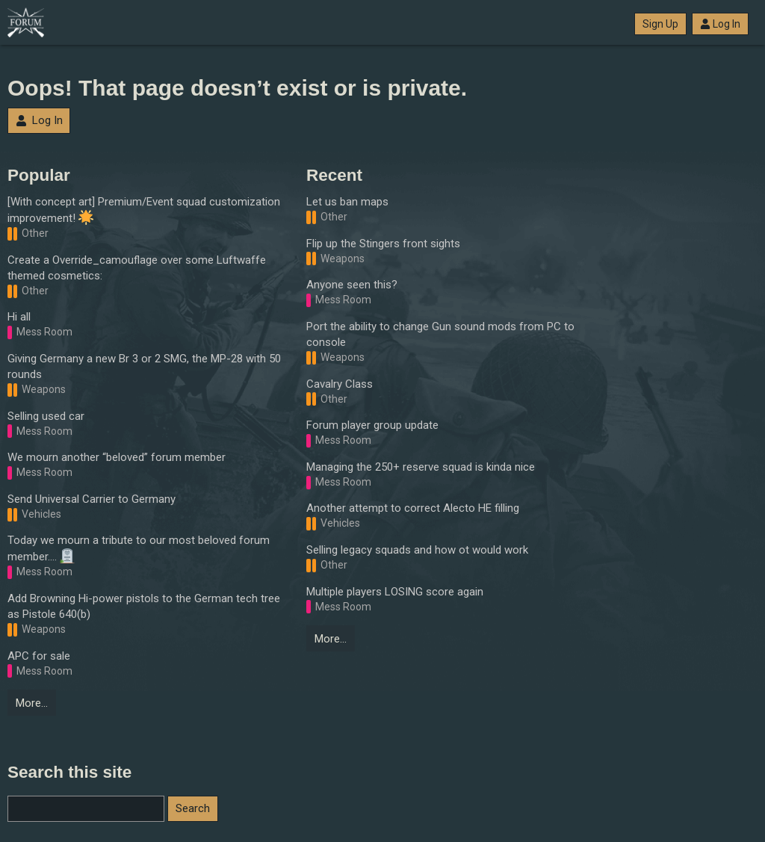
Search (193, 808)
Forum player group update (372, 425)
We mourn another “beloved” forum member (116, 457)
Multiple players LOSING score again (394, 591)
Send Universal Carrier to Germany (91, 499)
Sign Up (660, 24)
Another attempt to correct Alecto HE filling (412, 508)
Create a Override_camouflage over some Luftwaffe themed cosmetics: (136, 267)
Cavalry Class (339, 384)
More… (32, 703)
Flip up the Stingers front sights (383, 243)
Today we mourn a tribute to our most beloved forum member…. (138, 548)
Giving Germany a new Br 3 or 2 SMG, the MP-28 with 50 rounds (144, 366)
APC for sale (38, 656)
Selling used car (45, 416)
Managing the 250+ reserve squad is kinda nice (420, 467)
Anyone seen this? (351, 284)
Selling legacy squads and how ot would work (417, 550)
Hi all (19, 317)
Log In (720, 24)
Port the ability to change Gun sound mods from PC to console (440, 334)
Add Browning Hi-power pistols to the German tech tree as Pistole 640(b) (143, 606)
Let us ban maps (347, 201)
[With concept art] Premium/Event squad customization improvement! (143, 210)
